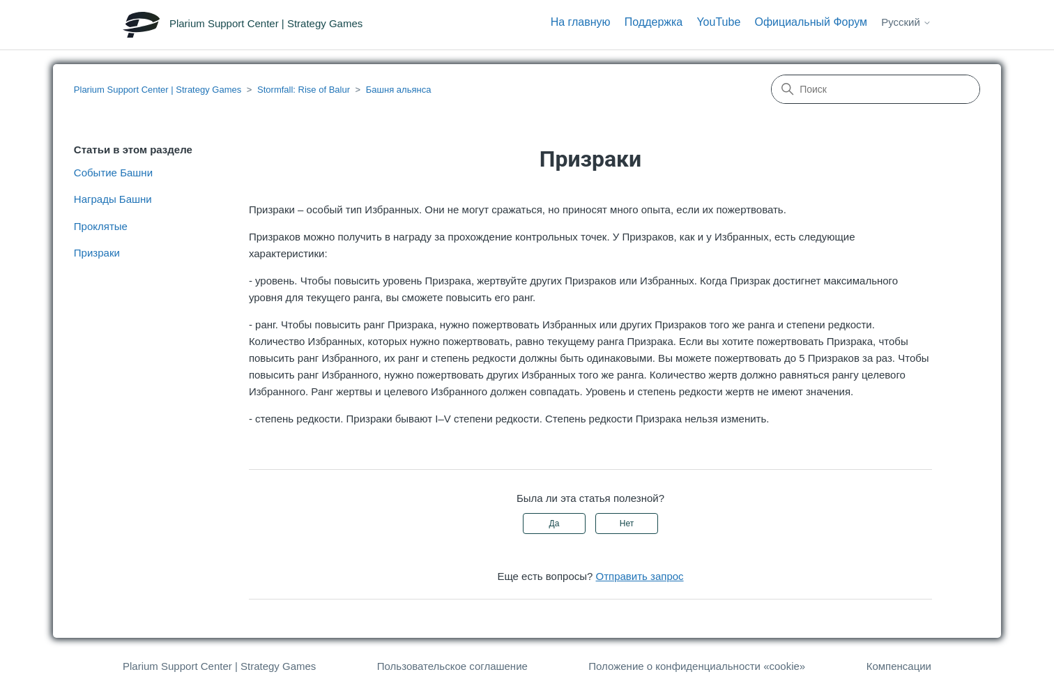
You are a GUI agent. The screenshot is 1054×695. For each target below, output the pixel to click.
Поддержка (653, 22)
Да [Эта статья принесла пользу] (554, 523)
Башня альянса (398, 89)
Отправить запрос (640, 576)
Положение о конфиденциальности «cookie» (696, 666)
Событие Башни (113, 172)
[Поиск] (875, 89)
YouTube (718, 22)
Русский (906, 22)
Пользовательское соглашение (452, 666)
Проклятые (101, 226)
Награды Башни (113, 199)
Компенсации (898, 666)
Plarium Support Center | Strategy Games (157, 89)
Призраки (97, 253)
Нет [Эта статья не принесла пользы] (627, 523)
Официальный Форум (810, 22)
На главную (581, 22)
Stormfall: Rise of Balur (303, 89)
